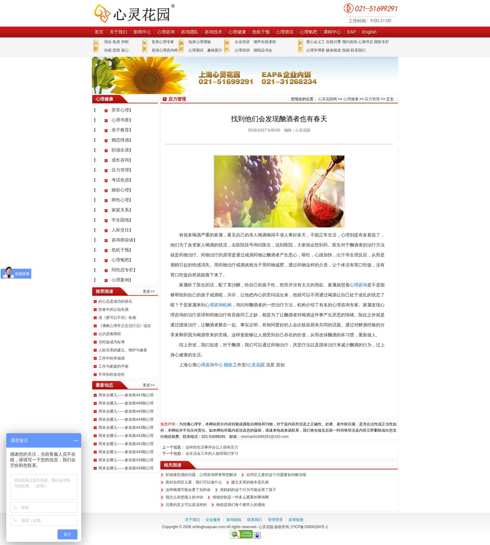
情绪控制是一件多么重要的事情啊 (240, 497)
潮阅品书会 (262, 50)
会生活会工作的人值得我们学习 (212, 453)
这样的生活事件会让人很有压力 (212, 447)
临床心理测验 (199, 42)
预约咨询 (349, 42)
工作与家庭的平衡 (113, 366)
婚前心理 (120, 189)
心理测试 (284, 31)
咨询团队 (189, 31)
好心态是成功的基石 (115, 301)
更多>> (149, 291)
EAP (351, 31)
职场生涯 (120, 149)
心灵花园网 (134, 13)
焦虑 (116, 42)
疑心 (125, 50)
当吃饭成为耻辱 (111, 342)
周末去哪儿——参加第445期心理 (125, 411)
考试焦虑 (120, 179)
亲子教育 (120, 129)
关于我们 (118, 31)
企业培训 (242, 42)
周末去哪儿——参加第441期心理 (125, 444)
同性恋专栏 (122, 269)
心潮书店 (365, 42)
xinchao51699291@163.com (264, 436)
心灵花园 (256, 364)
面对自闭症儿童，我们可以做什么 (194, 482)
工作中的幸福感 (111, 358)
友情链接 (295, 520)
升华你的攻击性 (111, 374)
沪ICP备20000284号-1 (309, 527)
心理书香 (120, 119)
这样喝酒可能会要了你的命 (188, 490)
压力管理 (120, 169)
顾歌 (228, 364)
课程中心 (332, 31)
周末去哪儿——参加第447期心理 (125, 395)
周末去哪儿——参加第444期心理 (125, 419)
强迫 (108, 42)
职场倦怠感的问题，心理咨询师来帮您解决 (201, 475)
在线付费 (333, 42)
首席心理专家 (163, 42)
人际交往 (120, 229)
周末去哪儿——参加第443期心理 (125, 427)
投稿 (346, 50)
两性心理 (120, 199)
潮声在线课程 (264, 42)
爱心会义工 (315, 42)
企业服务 (213, 520)
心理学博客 (315, 50)
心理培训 (242, 50)
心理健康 (237, 31)
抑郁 (125, 42)
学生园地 (120, 219)
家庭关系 (120, 209)
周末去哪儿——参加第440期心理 (125, 452)
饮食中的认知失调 (113, 309)
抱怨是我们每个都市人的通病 (240, 505)
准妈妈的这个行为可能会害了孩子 (248, 490)
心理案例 (120, 279)
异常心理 (120, 109)
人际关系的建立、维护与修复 (122, 350)
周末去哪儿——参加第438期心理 (125, 468)
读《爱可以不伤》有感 (117, 317)
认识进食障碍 (109, 334)
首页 (99, 31)
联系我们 (358, 50)
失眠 (108, 50)
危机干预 (261, 31)
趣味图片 (214, 50)
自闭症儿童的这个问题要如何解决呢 (276, 475)
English (369, 31)
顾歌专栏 (381, 42)
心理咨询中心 (210, 364)
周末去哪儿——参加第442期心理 (125, 436)
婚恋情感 (120, 139)
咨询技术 (213, 31)
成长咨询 (120, 159)
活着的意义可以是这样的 (186, 505)
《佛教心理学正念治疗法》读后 (124, 326)
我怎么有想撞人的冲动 (184, 497)
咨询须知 (233, 520)
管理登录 (275, 520)
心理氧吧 (308, 31)
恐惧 (116, 50)
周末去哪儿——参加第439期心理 (125, 460)
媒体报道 (333, 50)
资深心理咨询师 (165, 50)
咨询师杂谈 (122, 239)
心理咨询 (166, 31)
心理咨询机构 (218, 304)
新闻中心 (142, 31)
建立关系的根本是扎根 (250, 482)
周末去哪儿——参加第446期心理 (125, 403)
